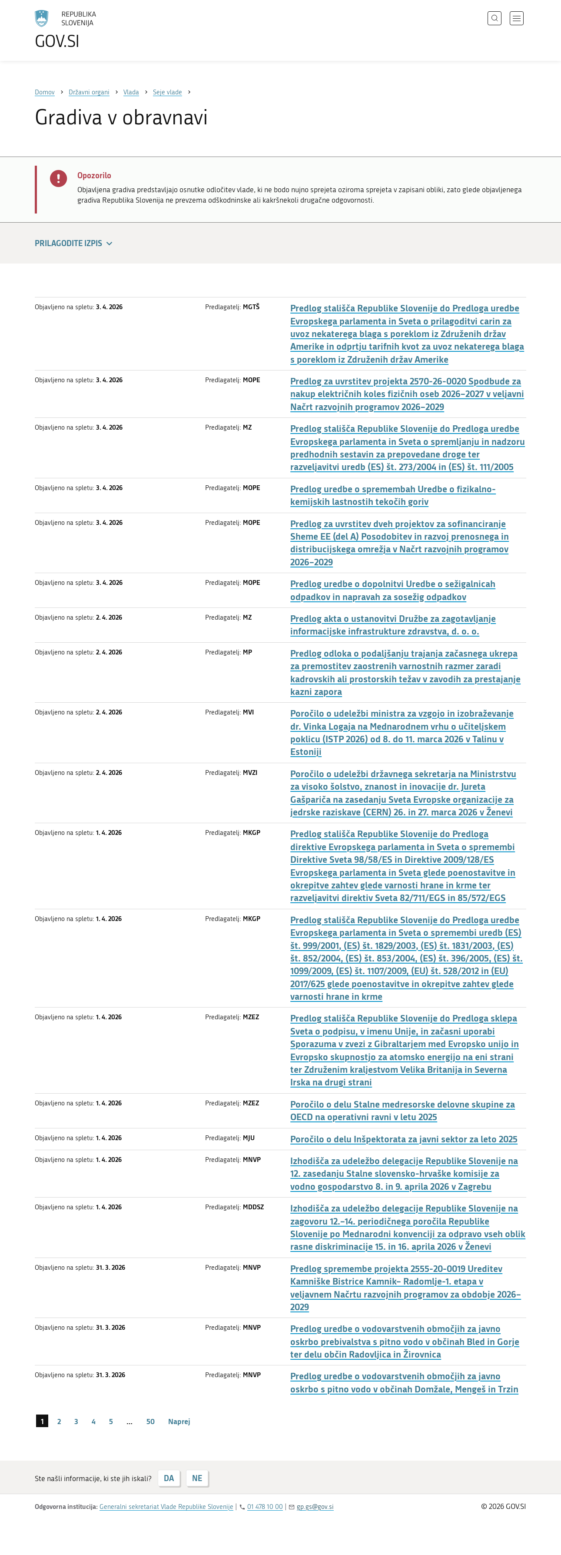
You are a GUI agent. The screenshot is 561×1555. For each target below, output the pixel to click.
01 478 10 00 (265, 1507)
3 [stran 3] (76, 1421)
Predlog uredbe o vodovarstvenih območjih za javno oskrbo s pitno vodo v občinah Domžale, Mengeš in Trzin (404, 1382)
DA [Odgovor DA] (169, 1478)
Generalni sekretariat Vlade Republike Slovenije (166, 1507)
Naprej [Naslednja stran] (179, 1421)
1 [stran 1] (42, 1421)
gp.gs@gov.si (315, 1507)
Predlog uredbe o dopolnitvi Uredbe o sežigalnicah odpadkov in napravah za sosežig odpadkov (392, 590)
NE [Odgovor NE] (197, 1478)
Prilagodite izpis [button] (75, 243)
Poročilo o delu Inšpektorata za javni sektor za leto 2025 (404, 1139)
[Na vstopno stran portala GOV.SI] (89, 29)
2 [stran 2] (59, 1421)
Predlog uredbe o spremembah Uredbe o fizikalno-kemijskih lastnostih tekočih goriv (393, 495)
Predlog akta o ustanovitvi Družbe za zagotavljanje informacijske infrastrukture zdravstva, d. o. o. (393, 624)
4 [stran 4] (94, 1421)
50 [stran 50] (150, 1421)
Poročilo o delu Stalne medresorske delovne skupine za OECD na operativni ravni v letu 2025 (402, 1110)
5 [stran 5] (111, 1421)
